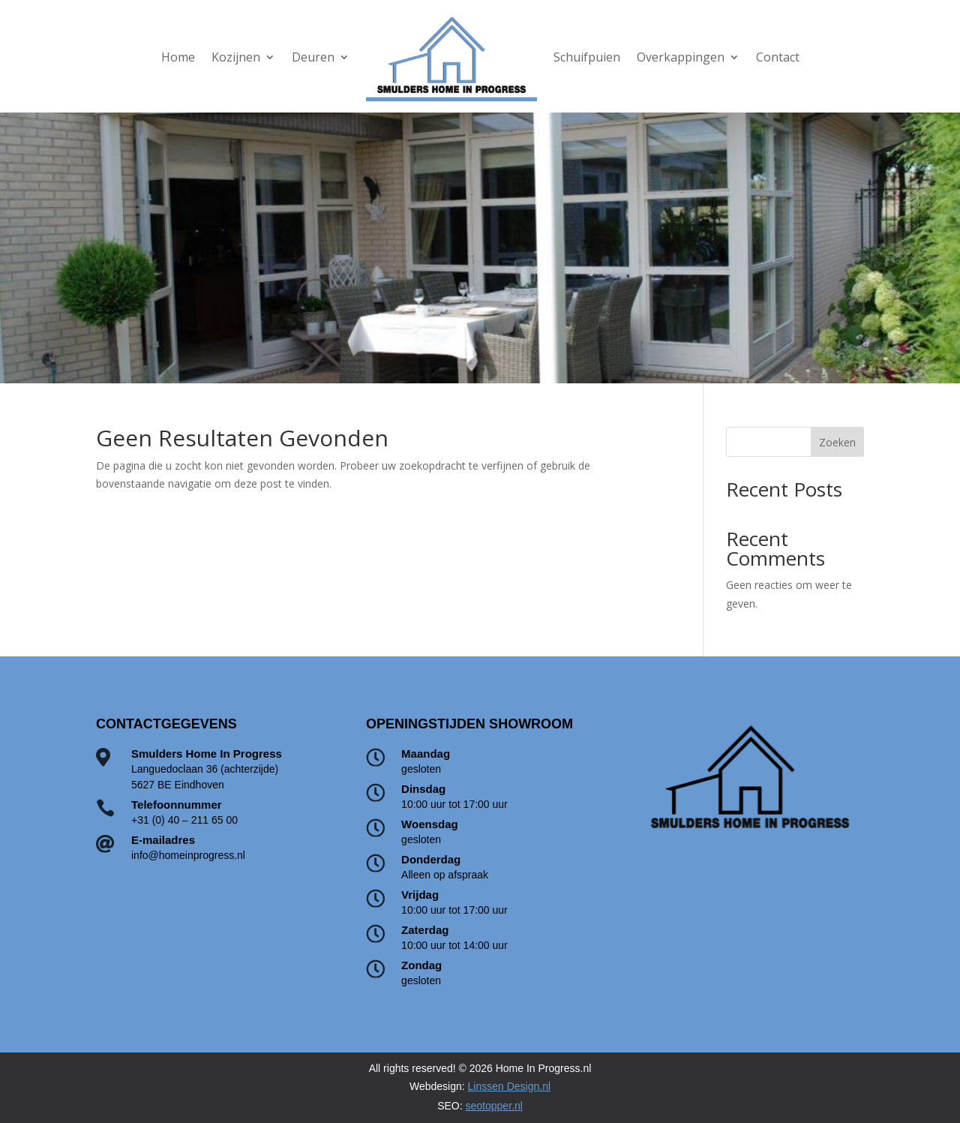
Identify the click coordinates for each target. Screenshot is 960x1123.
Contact (778, 57)
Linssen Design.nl (509, 1086)
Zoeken (837, 442)
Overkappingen (680, 57)
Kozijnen (236, 57)
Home (178, 57)
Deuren (313, 57)
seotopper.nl (494, 1106)
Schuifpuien (587, 57)
